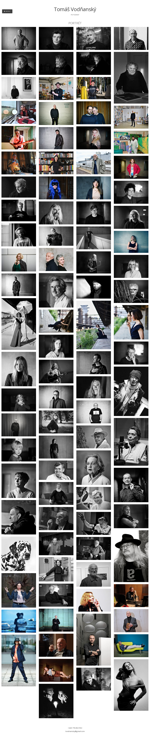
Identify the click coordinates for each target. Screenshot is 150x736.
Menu (7, 11)
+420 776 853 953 (75, 728)
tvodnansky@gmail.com (75, 731)
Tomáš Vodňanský (75, 9)
